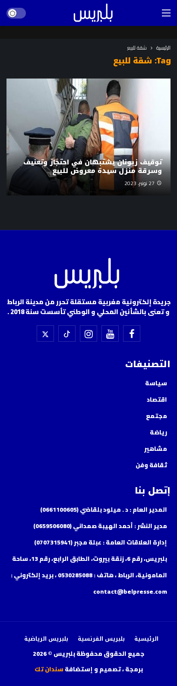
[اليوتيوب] (110, 333)
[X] (45, 333)
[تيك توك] (67, 333)
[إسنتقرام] (88, 333)
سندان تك (49, 669)
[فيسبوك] (131, 333)
